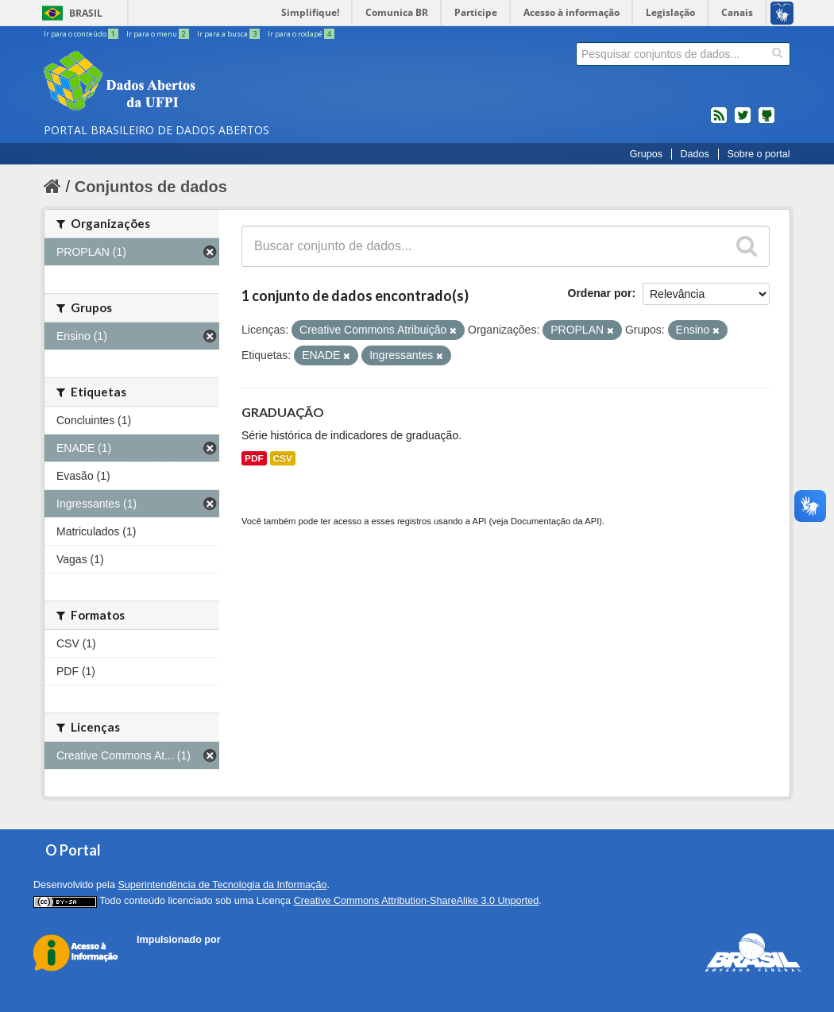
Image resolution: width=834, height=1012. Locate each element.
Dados (694, 154)
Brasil (85, 13)
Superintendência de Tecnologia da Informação (222, 884)
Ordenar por (600, 293)
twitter (743, 121)
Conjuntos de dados (151, 186)
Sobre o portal (758, 154)
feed (719, 121)
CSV (282, 458)
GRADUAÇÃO (282, 411)
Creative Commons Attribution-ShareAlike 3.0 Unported (416, 900)
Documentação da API (555, 521)
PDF (254, 458)
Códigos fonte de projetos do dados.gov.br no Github (766, 121)
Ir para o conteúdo (82, 34)
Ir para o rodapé (301, 34)
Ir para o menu (158, 34)
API (479, 521)
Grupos (646, 154)
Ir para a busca (229, 34)
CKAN (164, 957)
